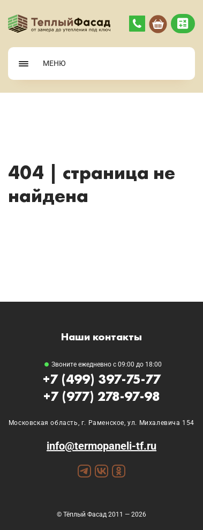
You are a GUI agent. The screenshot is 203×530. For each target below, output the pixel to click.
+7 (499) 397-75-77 (102, 379)
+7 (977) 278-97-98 (101, 396)
